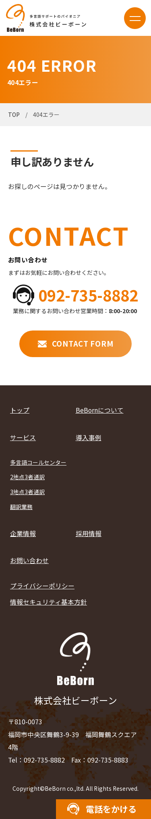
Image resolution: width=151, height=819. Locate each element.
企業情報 (23, 533)
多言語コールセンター (38, 462)
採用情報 (88, 533)
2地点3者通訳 (27, 477)
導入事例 (88, 437)
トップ (19, 410)
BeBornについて (100, 410)
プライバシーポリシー (42, 585)
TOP (14, 114)
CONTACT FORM (83, 343)
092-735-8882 (88, 295)
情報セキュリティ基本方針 (48, 602)
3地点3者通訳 (27, 492)
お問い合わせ (29, 560)
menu (135, 18)
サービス (23, 437)
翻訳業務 (21, 507)
